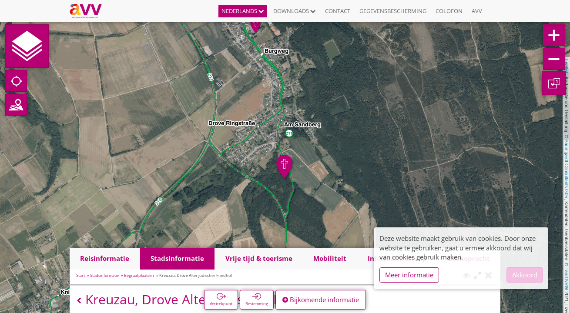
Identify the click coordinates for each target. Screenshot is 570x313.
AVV (477, 11)
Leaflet (566, 66)
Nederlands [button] (242, 11)
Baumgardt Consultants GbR (566, 169)
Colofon (449, 11)
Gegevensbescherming (392, 11)
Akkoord (524, 274)
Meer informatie (409, 274)
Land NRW (566, 278)
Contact (337, 11)
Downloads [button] (294, 11)
